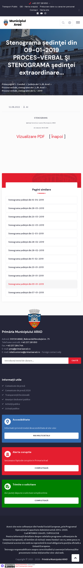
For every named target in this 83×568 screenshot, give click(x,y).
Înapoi (57, 137)
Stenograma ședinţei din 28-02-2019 (26, 242)
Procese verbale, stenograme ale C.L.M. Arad (23, 88)
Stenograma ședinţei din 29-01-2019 (26, 267)
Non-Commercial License (24, 567)
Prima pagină (8, 84)
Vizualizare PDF (30, 137)
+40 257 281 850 (40, 3)
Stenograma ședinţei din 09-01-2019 (26, 284)
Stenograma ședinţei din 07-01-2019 (26, 293)
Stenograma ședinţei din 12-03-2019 (26, 234)
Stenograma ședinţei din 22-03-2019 (26, 225)
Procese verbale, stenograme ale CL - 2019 (22, 91)
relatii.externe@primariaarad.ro (24, 352)
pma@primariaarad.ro (19, 349)
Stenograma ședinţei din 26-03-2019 (26, 217)
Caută (75, 361)
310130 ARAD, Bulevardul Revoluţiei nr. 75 (30, 339)
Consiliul (21, 84)
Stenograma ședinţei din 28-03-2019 (26, 208)
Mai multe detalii (41, 436)
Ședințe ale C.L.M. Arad (39, 84)
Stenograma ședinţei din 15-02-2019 (26, 259)
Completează (41, 468)
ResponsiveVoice (21, 565)
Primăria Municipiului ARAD (55, 559)
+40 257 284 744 (14, 346)
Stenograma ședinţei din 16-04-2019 (26, 200)
